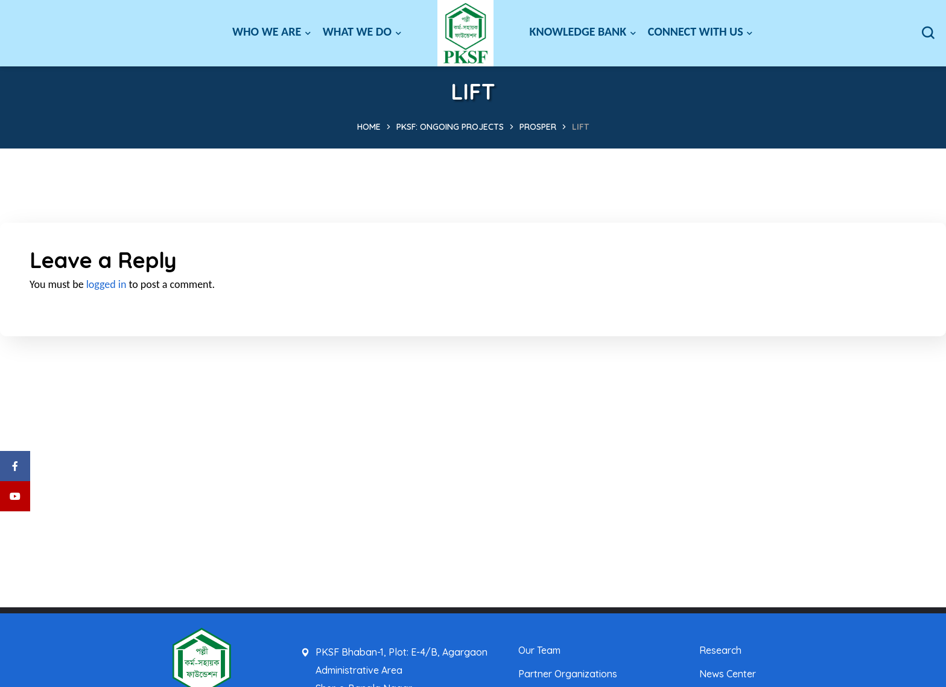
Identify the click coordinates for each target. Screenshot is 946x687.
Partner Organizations (567, 674)
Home (369, 126)
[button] (928, 33)
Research (720, 650)
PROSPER (537, 126)
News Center (727, 674)
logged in (106, 284)
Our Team (539, 650)
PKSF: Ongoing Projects (450, 126)
